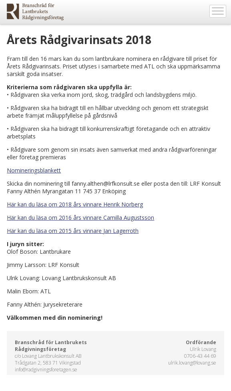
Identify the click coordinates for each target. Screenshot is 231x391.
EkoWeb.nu (35, 11)
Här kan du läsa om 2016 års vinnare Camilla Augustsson (80, 217)
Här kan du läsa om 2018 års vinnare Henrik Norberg (75, 204)
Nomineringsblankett (34, 170)
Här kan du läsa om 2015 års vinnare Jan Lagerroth (73, 231)
